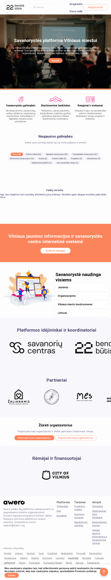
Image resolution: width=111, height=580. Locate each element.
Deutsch (31, 554)
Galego (35, 559)
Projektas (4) (76, 159)
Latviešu (60, 559)
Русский (80, 554)
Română (86, 559)
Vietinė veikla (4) (59, 159)
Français (99, 559)
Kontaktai (62, 516)
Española (52, 554)
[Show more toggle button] (104, 287)
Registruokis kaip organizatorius (79, 438)
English (7, 554)
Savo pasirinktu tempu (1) (67, 163)
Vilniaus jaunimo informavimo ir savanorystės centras (99, 538)
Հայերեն (73, 559)
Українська (10, 559)
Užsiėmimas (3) (93, 159)
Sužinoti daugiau (55, 250)
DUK (59, 512)
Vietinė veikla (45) (33, 154)
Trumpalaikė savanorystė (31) (85, 154)
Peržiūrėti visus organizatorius (30, 438)
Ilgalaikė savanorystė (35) (57, 154)
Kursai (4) (43, 159)
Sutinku (14, 574)
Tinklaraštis (62, 507)
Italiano (24, 559)
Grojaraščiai (77, 4)
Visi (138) (17, 154)
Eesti (41, 554)
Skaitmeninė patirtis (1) (42, 163)
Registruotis (95, 7)
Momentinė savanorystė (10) (22, 159)
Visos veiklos (77, 11)
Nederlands (67, 554)
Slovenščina (95, 554)
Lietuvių (19, 554)
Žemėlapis (97, 507)
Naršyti (55, 60)
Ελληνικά (47, 559)
